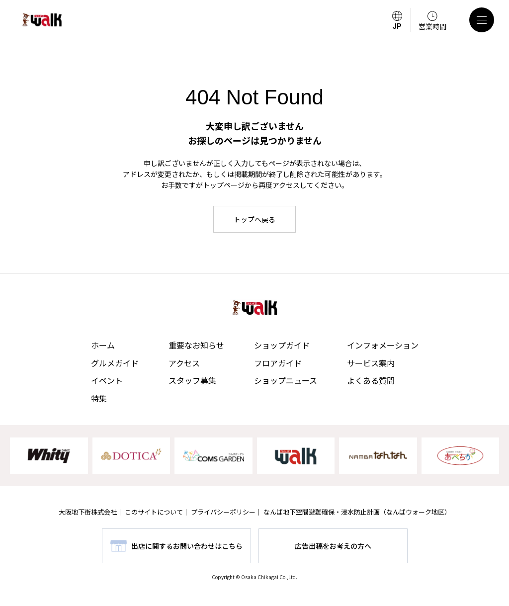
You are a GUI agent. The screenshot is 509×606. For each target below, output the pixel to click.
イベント (107, 380)
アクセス (184, 363)
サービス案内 (371, 363)
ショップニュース (285, 380)
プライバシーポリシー (223, 512)
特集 (99, 398)
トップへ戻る (254, 219)
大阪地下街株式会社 (88, 512)
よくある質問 (371, 380)
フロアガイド (278, 363)
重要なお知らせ (196, 345)
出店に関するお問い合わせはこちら (187, 546)
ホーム (103, 345)
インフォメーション (383, 345)
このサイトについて (154, 512)
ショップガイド (282, 345)
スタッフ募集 (192, 380)
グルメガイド (115, 363)
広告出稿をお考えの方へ (333, 546)
